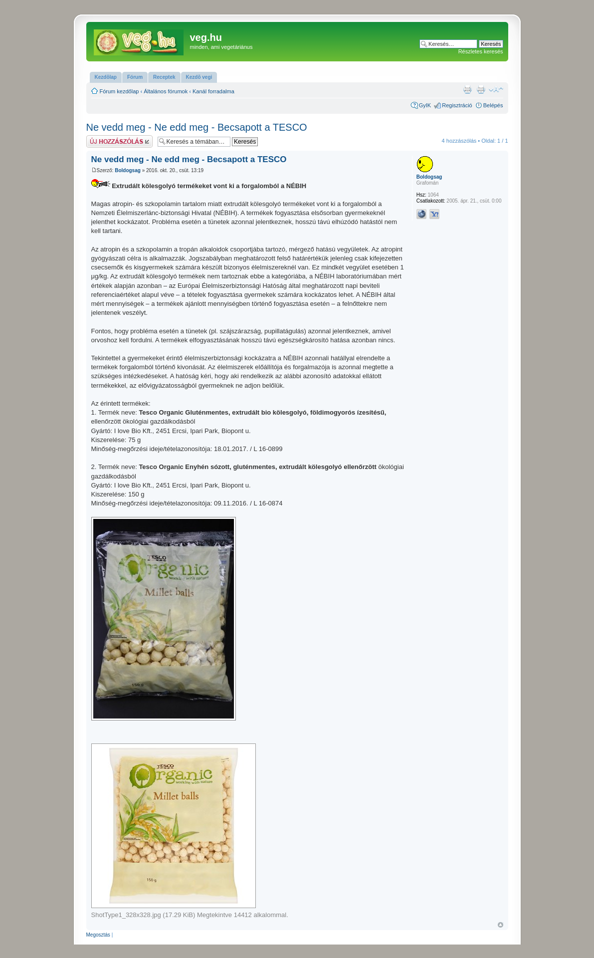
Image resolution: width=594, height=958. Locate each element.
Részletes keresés (480, 51)
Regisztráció (457, 105)
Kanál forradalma (213, 91)
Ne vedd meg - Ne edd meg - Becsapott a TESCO (196, 127)
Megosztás (98, 935)
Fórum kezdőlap (119, 91)
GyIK (425, 105)
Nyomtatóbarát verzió (480, 89)
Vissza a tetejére (500, 925)
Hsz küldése (119, 141)
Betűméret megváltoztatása (496, 89)
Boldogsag (128, 170)
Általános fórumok (166, 91)
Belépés (493, 105)
